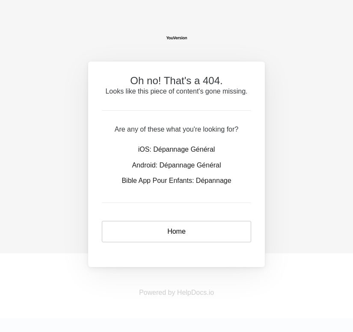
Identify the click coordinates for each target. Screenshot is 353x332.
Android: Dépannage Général (176, 165)
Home (176, 231)
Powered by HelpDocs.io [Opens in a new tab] (176, 292)
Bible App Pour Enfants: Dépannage (176, 180)
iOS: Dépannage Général (176, 149)
